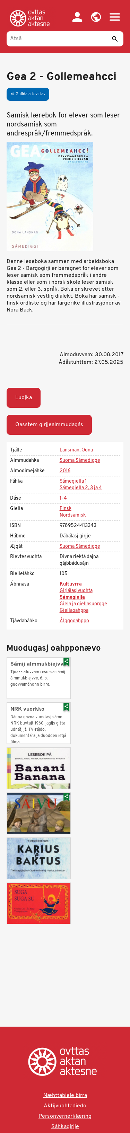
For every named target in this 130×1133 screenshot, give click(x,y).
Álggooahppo (74, 621)
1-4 (63, 498)
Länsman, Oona (76, 450)
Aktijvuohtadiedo (65, 1106)
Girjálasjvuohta (76, 591)
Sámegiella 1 (73, 481)
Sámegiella (72, 597)
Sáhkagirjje (65, 1126)
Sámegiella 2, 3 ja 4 (81, 488)
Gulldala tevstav (27, 94)
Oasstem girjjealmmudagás (49, 424)
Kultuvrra (71, 584)
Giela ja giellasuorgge (83, 604)
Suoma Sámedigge (80, 460)
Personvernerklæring (65, 1116)
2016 (65, 471)
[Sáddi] (115, 39)
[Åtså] (65, 38)
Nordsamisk (73, 515)
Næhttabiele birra (65, 1095)
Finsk (65, 509)
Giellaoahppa (74, 610)
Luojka (23, 397)
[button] (96, 17)
